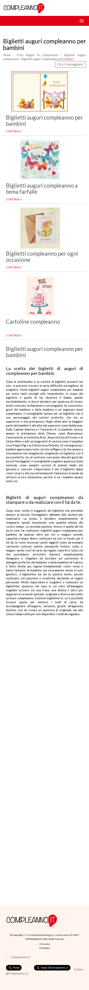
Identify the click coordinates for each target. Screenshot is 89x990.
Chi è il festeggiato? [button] (70, 64)
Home (7, 55)
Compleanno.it (20, 957)
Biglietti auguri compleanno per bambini (47, 59)
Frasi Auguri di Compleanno (37, 55)
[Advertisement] (44, 660)
